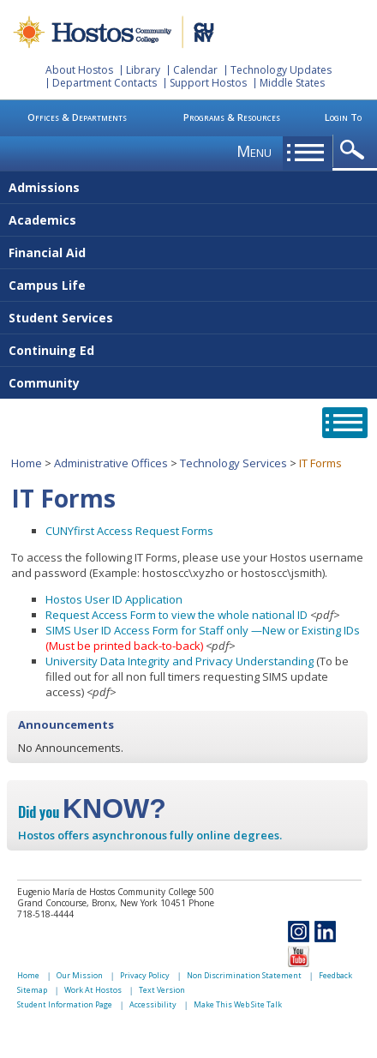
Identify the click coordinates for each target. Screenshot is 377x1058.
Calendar (195, 70)
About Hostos (79, 70)
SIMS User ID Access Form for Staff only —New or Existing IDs (202, 630)
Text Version (162, 989)
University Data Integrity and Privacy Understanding (179, 661)
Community (44, 383)
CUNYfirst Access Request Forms (129, 530)
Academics (42, 220)
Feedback (335, 975)
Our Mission (80, 975)
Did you (92, 812)
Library (143, 70)
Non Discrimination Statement (244, 975)
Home (26, 463)
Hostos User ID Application (114, 599)
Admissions (44, 187)
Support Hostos (208, 82)
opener (355, 150)
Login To (343, 117)
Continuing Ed (51, 350)
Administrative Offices (111, 463)
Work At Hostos (93, 989)
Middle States (292, 82)
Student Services (61, 318)
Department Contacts (104, 82)
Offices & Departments (77, 117)
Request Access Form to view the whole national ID (176, 614)
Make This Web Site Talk (238, 1004)
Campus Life (47, 285)
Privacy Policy (145, 975)
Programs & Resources (231, 117)
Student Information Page (64, 1004)
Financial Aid (47, 252)
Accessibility (153, 1004)
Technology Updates (281, 70)
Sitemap (32, 989)
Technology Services (233, 463)
